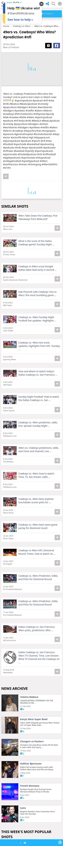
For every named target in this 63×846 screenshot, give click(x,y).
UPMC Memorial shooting (35, 421)
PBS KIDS (25, 532)
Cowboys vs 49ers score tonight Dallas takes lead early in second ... (37, 269)
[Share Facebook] (56, 45)
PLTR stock (26, 731)
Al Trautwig (26, 509)
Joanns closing (28, 398)
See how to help (19, 20)
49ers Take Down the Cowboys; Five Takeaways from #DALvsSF (37, 218)
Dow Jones (26, 798)
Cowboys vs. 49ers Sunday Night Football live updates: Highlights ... (37, 320)
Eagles (24, 443)
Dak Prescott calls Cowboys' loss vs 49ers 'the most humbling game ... (37, 294)
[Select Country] (60, 4)
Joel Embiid (26, 487)
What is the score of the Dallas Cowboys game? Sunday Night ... (36, 244)
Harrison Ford (28, 554)
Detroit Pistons (29, 754)
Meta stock (26, 620)
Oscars (24, 576)
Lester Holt (26, 665)
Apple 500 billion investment (36, 465)
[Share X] (48, 45)
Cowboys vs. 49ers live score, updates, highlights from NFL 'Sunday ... (39, 347)
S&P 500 (24, 709)
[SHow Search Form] (53, 4)
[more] (47, 13)
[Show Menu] (20, 843)
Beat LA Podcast (11, 47)
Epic (22, 820)
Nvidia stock (27, 598)
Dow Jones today (30, 776)
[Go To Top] (60, 842)
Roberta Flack (28, 687)
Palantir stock (28, 643)
